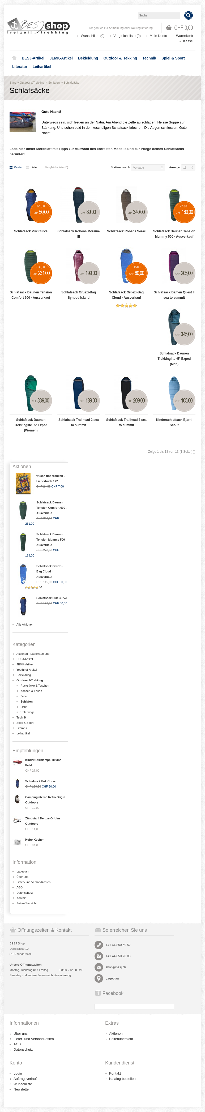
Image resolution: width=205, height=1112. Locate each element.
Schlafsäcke (71, 82)
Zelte (23, 696)
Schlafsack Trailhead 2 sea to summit (78, 422)
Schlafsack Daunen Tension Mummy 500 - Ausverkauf (174, 233)
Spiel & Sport (173, 58)
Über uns (22, 876)
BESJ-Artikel (33, 58)
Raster (16, 167)
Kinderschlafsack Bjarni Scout (174, 422)
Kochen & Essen (31, 690)
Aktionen (116, 1034)
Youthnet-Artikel (26, 669)
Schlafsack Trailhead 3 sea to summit (126, 422)
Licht (23, 706)
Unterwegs (27, 712)
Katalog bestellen (122, 1079)
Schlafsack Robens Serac (126, 231)
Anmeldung (116, 27)
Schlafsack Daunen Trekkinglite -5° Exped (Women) (31, 425)
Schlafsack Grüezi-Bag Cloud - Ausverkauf (126, 295)
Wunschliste (23, 1084)
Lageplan (22, 871)
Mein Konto (158, 36)
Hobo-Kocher (34, 839)
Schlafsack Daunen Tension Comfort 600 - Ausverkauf (31, 295)
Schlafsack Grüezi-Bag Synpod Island (78, 295)
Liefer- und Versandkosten (33, 882)
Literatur (19, 67)
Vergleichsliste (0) (127, 36)
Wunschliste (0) (92, 36)
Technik (149, 58)
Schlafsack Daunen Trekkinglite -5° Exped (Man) (174, 359)
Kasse (188, 41)
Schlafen (54, 82)
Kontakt (21, 898)
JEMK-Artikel (61, 58)
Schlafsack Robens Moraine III (78, 233)
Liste (31, 167)
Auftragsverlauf (25, 1079)
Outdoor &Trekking (120, 58)
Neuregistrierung (142, 27)
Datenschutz (24, 892)
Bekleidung (88, 58)
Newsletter (22, 1089)
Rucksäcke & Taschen (34, 685)
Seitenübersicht (26, 903)
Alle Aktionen (24, 624)
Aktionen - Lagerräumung (32, 653)
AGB (19, 887)
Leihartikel (42, 67)
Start (13, 82)
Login (18, 1073)
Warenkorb (184, 36)
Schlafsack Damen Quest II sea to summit (174, 295)
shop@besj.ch (116, 967)
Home (14, 58)
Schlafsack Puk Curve (30, 231)
